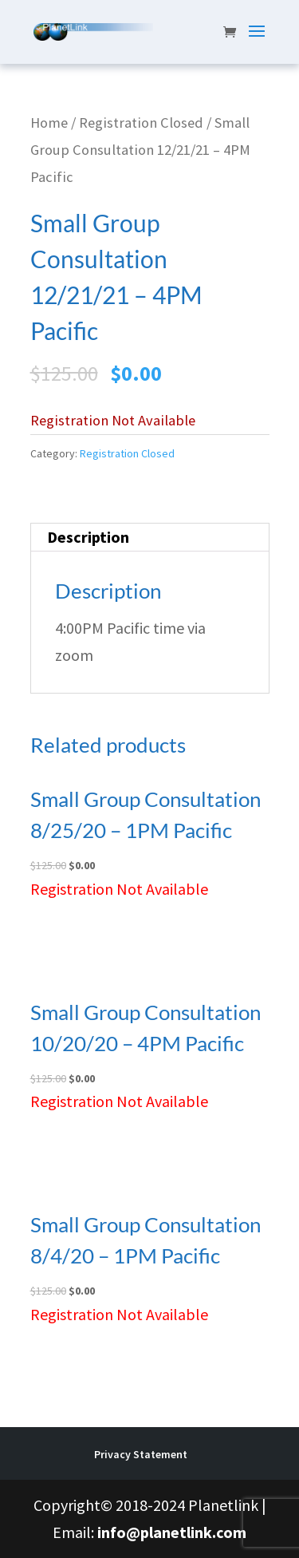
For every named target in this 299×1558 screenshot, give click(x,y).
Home (49, 122)
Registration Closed (141, 122)
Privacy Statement (140, 1454)
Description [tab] (88, 537)
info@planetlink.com (171, 1532)
